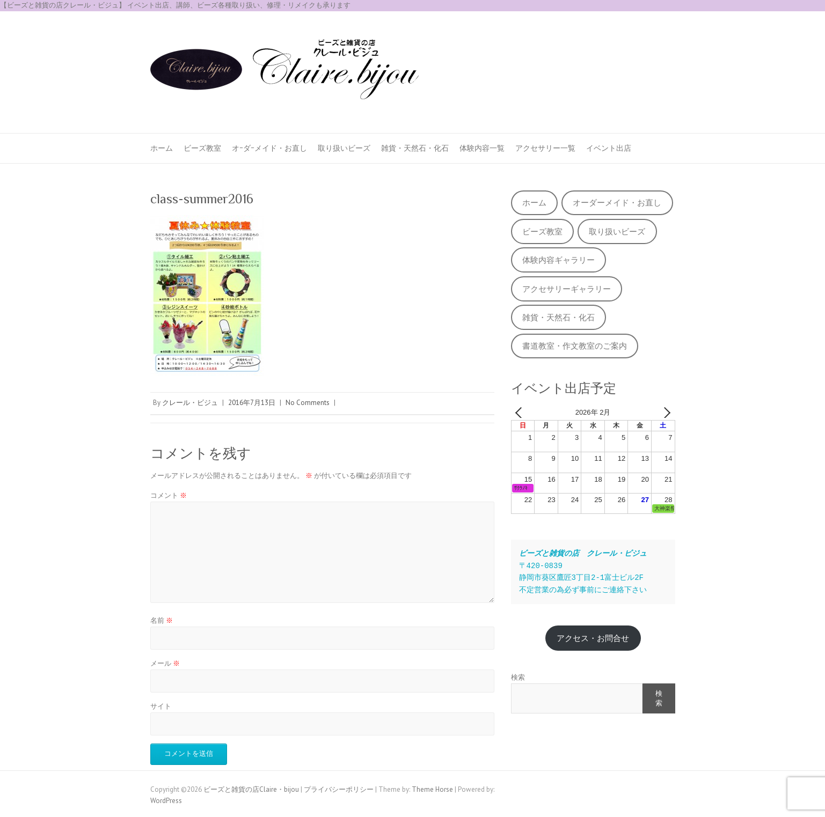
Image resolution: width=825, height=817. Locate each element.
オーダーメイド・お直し (617, 202)
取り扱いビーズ (344, 148)
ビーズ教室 (202, 148)
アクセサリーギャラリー (566, 289)
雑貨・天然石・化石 (415, 148)
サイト (160, 706)
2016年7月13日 (251, 402)
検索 (518, 677)
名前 (161, 620)
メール (165, 663)
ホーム (161, 148)
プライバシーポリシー (339, 789)
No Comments (308, 402)
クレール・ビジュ (190, 402)
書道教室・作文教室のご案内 (574, 346)
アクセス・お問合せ (593, 638)
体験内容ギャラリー (558, 260)
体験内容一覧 (482, 148)
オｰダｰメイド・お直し (269, 148)
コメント (168, 495)
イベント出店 (608, 148)
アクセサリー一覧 (545, 148)
